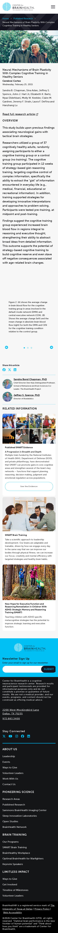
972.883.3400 (11, 718)
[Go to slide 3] (31, 347)
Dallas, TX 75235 (12, 713)
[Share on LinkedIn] (15, 369)
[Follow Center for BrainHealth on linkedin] (28, 736)
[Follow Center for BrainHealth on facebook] (22, 736)
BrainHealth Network (14, 827)
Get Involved (9, 884)
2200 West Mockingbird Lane (20, 709)
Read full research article (20, 114)
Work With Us (10, 778)
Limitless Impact (15, 872)
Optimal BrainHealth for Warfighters (22, 858)
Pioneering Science (18, 792)
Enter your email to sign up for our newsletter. (25, 662)
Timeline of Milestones (15, 890)
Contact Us (8, 784)
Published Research (23, 18)
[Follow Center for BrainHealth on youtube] (10, 736)
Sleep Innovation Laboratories (19, 815)
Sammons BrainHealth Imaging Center (24, 810)
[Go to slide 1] (24, 347)
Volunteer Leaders (12, 773)
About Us (9, 749)
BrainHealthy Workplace (16, 852)
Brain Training (14, 834)
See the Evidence (28, 486)
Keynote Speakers (12, 864)
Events (6, 761)
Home (5, 18)
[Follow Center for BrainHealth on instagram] (16, 736)
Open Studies (10, 821)
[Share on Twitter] (9, 369)
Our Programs (10, 841)
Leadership (8, 756)
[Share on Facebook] (4, 369)
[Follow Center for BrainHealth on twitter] (4, 736)
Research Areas (11, 799)
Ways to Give (9, 767)
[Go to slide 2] (27, 347)
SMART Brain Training (16, 535)
